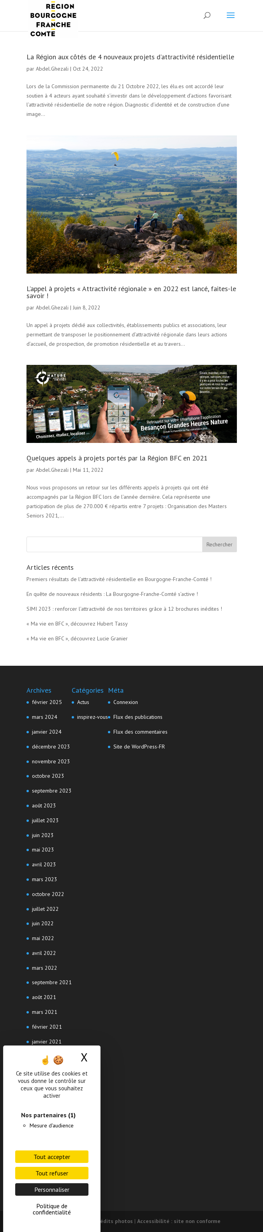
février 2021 (47, 1026)
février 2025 (47, 702)
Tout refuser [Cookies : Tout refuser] (51, 1173)
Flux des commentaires (140, 731)
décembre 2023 (51, 746)
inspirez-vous (92, 716)
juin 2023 (43, 835)
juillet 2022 (45, 908)
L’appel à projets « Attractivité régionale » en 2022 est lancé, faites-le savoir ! (131, 292)
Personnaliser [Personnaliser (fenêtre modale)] (51, 1189)
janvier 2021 (47, 1041)
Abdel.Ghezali (52, 68)
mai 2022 (43, 938)
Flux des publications (137, 716)
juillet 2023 (45, 820)
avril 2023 (44, 864)
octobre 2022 (48, 894)
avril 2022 (44, 952)
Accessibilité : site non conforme (179, 1221)
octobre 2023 (48, 775)
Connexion (125, 702)
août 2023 (44, 805)
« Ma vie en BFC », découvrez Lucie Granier (77, 638)
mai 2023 (43, 849)
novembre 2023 (51, 761)
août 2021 (44, 997)
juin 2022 (43, 923)
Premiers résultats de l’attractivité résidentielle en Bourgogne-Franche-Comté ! (119, 579)
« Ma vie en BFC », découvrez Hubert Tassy (77, 623)
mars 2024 (44, 716)
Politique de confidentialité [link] (52, 1209)
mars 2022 (44, 967)
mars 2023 (44, 879)
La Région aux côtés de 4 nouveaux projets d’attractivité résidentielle (130, 56)
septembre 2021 (52, 982)
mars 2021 (44, 1011)
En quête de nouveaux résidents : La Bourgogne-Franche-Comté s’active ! (112, 593)
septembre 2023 (52, 790)
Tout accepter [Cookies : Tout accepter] (52, 1157)
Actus (83, 702)
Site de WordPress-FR (139, 746)
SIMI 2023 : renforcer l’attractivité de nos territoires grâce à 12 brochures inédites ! (124, 608)
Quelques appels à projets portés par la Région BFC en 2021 (117, 457)
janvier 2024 (47, 731)
